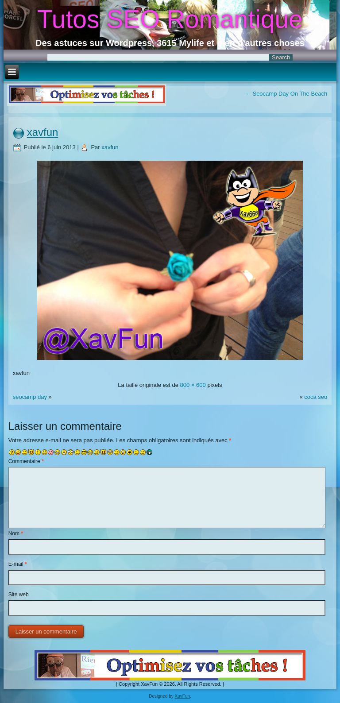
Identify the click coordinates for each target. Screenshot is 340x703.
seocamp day (30, 397)
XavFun (182, 696)
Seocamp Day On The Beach (286, 93)
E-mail (17, 564)
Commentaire (26, 461)
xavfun (42, 132)
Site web (18, 594)
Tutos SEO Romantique (170, 19)
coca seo (315, 397)
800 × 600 (193, 385)
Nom (15, 533)
